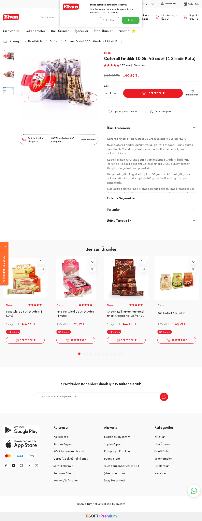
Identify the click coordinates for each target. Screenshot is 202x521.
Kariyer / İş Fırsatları (66, 480)
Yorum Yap (140, 65)
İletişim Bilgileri (63, 444)
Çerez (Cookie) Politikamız (70, 458)
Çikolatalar (11, 31)
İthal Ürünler (103, 31)
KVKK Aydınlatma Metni (68, 451)
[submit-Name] (164, 397)
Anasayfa (12, 41)
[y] (16, 466)
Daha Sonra (109, 20)
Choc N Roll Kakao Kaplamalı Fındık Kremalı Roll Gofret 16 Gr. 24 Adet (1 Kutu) (126, 314)
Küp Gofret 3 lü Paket (171, 313)
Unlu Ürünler (60, 31)
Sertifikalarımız (63, 466)
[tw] (42, 466)
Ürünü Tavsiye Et (160, 111)
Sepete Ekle (153, 93)
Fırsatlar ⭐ (127, 31)
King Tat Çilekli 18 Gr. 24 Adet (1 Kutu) (75, 314)
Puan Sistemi (112, 458)
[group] (59, 89)
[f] (7, 466)
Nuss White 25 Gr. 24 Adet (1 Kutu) (24, 314)
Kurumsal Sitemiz (64, 473)
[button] (27, 98)
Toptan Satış (191, 4)
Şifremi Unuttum (114, 473)
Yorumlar (151, 209)
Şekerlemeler (35, 31)
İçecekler (81, 31)
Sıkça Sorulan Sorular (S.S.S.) (121, 466)
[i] (25, 466)
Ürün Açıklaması (151, 128)
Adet (106, 86)
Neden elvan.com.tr (117, 437)
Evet (130, 20)
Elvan (107, 53)
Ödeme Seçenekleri (151, 198)
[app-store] (25, 444)
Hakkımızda (60, 437)
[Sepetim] (191, 17)
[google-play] (25, 430)
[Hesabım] (166, 17)
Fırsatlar (159, 437)
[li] (33, 466)
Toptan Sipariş (113, 444)
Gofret (54, 41)
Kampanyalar (169, 3)
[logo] (11, 17)
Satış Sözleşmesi (114, 480)
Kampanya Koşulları (117, 451)
